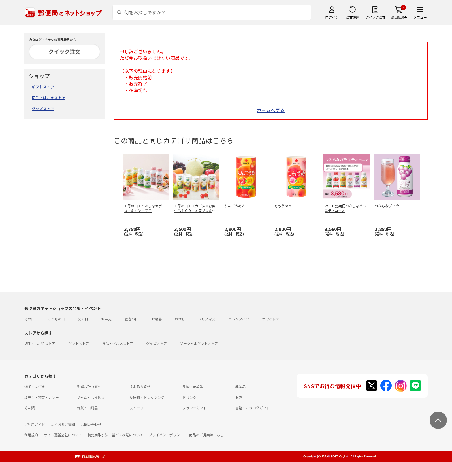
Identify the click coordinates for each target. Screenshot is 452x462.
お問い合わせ (91, 424)
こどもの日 (56, 318)
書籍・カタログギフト (252, 407)
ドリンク (189, 397)
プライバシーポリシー (166, 434)
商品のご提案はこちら (206, 434)
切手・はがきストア (48, 97)
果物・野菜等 (192, 386)
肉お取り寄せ (140, 386)
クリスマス (206, 318)
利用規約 (31, 434)
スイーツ (137, 407)
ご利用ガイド (34, 424)
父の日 (83, 318)
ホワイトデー (272, 318)
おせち (180, 318)
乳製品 (240, 386)
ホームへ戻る (271, 110)
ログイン (331, 17)
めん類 (29, 407)
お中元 (106, 318)
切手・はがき (34, 386)
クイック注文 (375, 17)
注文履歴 (352, 17)
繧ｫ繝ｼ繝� (399, 17)
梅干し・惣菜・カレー (41, 397)
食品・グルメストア (117, 343)
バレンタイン (238, 318)
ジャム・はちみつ (90, 397)
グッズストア (43, 108)
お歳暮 (156, 318)
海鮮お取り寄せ (89, 386)
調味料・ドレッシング (147, 397)
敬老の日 (131, 318)
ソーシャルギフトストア (199, 343)
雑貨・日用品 (87, 407)
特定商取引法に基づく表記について (115, 434)
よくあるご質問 (63, 424)
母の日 (29, 318)
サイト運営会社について (63, 434)
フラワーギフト (194, 407)
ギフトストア (43, 86)
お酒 (238, 397)
